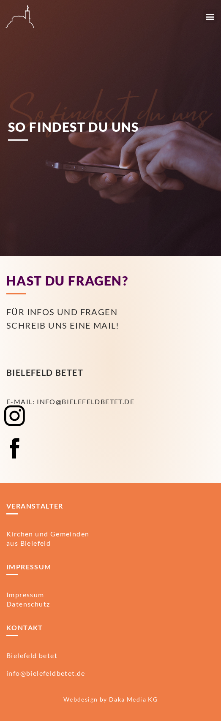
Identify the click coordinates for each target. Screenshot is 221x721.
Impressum (25, 594)
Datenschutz (28, 604)
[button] (210, 16)
